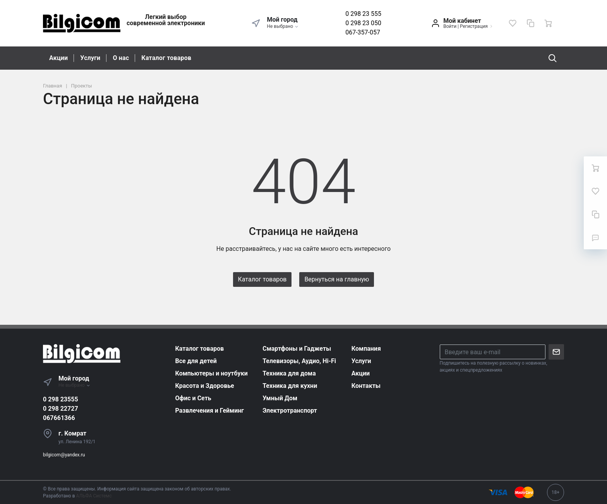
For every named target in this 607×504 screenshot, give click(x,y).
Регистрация (474, 26)
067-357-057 (362, 32)
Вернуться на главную (336, 279)
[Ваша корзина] (548, 23)
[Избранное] (512, 23)
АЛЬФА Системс (93, 496)
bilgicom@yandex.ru (64, 455)
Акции (58, 58)
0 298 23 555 (363, 13)
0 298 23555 (60, 399)
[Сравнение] (530, 23)
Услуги (90, 58)
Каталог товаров (166, 58)
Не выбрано (283, 26)
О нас (121, 58)
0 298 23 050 (363, 23)
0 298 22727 (60, 408)
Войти (449, 26)
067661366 (59, 418)
